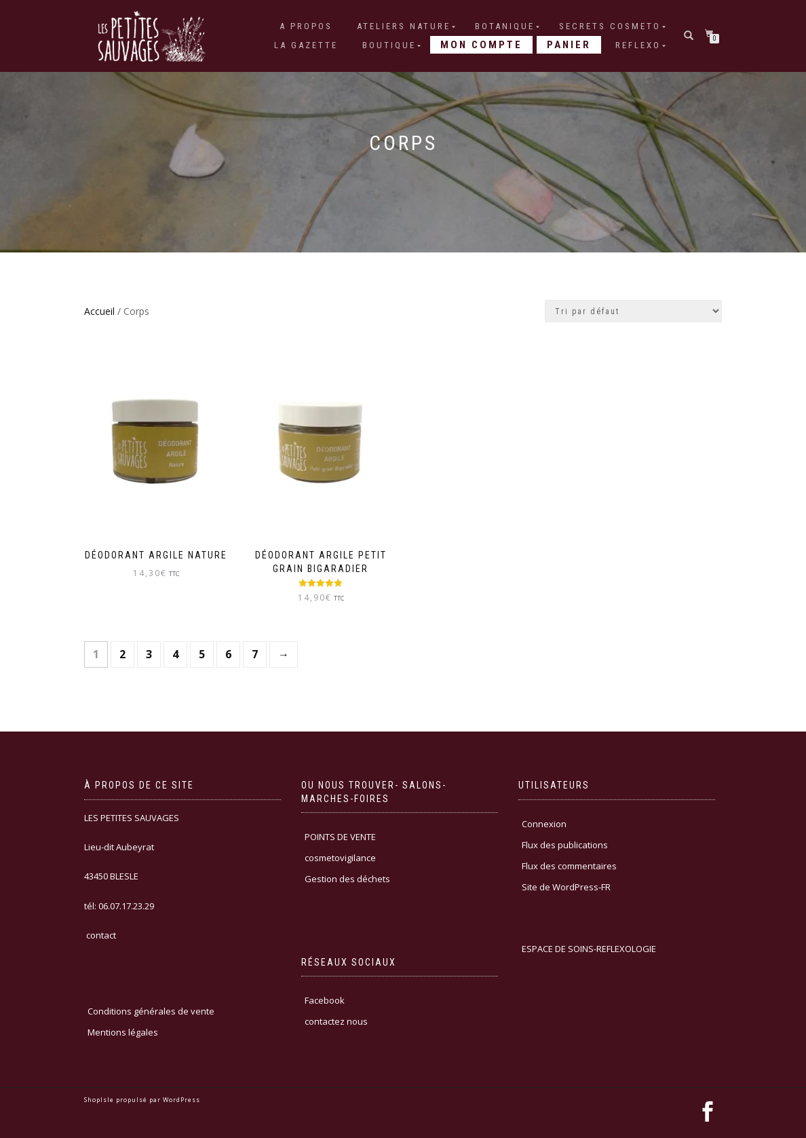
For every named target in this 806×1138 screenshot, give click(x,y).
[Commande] (633, 311)
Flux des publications (565, 845)
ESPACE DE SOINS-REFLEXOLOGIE (589, 949)
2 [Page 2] (122, 654)
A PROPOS (306, 26)
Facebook (325, 1000)
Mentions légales (123, 1032)
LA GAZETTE (306, 45)
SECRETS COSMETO (610, 26)
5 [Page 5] (202, 654)
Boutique (389, 45)
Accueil (99, 311)
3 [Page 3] (149, 654)
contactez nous (336, 1021)
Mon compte (481, 45)
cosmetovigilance (340, 858)
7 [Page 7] (255, 654)
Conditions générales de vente (151, 1011)
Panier (569, 45)
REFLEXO (638, 45)
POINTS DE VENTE (340, 837)
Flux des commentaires (569, 866)
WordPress (180, 1099)
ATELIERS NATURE (403, 26)
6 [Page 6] (228, 654)
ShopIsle (100, 1099)
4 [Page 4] (175, 654)
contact (100, 935)
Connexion (544, 824)
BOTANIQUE (505, 26)
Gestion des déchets (347, 879)
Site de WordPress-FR (566, 887)
